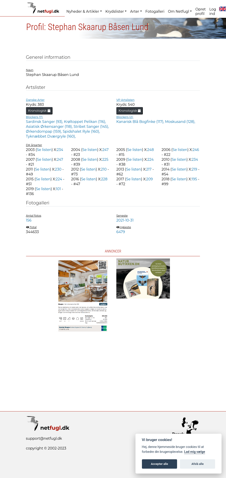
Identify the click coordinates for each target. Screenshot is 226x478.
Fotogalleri (154, 11)
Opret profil (200, 11)
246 (196, 150)
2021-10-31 (124, 220)
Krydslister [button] (114, 11)
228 (104, 179)
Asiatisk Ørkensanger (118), (50, 126)
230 (58, 169)
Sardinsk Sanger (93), (45, 122)
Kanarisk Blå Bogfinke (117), (140, 122)
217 (148, 169)
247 (105, 150)
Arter (134, 11)
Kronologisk (39, 111)
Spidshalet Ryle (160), (81, 131)
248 (150, 150)
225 (105, 159)
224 (150, 159)
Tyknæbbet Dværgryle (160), (51, 136)
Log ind (212, 11)
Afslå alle (198, 464)
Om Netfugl (178, 11)
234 (60, 150)
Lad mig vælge (194, 452)
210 (104, 169)
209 (149, 179)
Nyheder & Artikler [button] (83, 11)
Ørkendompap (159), (44, 131)
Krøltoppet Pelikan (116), (85, 122)
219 (194, 169)
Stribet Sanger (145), (91, 126)
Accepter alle (159, 464)
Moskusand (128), (180, 122)
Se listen (44, 150)
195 (194, 179)
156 (29, 220)
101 (58, 189)
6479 (120, 232)
